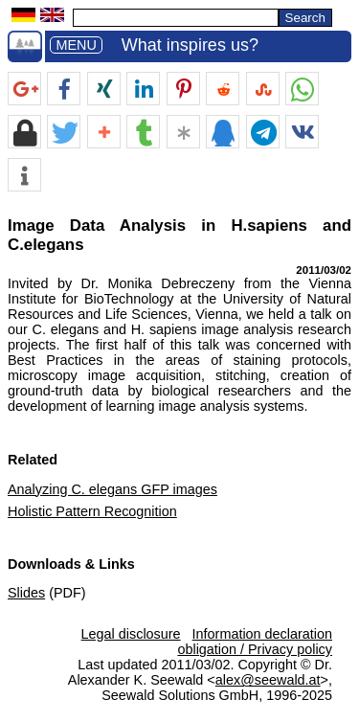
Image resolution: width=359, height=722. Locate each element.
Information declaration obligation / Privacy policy (254, 641)
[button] (24, 89)
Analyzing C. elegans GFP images (112, 489)
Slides (26, 592)
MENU (76, 45)
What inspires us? (190, 45)
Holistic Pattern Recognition (92, 511)
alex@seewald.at (268, 680)
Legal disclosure (131, 634)
